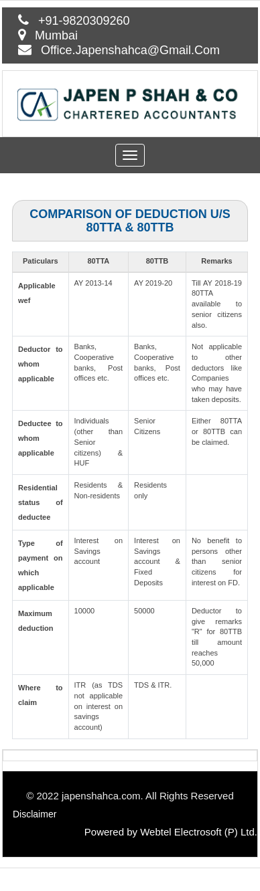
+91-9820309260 (84, 20)
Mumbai (56, 35)
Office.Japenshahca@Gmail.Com (130, 50)
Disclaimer (34, 814)
